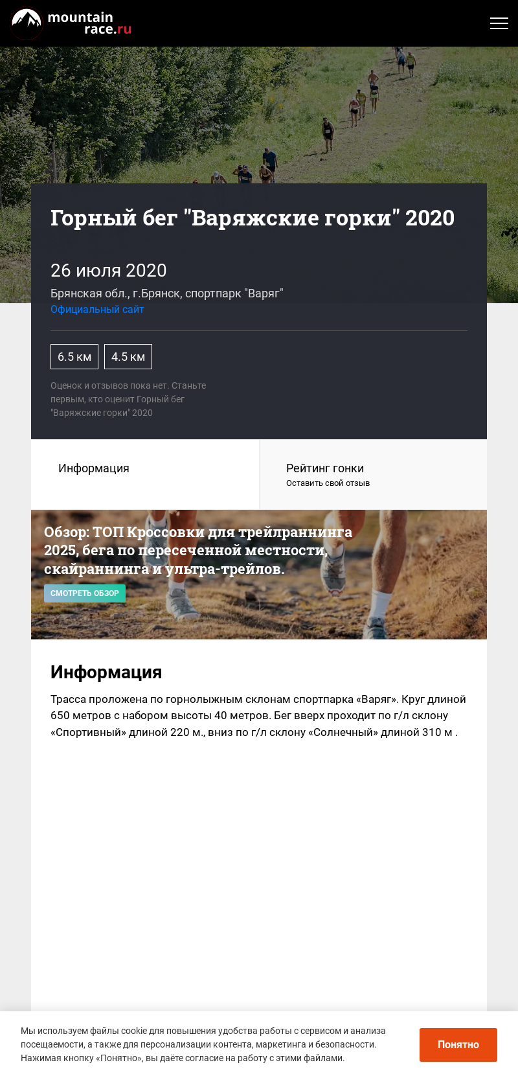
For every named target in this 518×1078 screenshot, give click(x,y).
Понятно (458, 1044)
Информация (94, 468)
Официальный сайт (97, 309)
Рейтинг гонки (373, 475)
